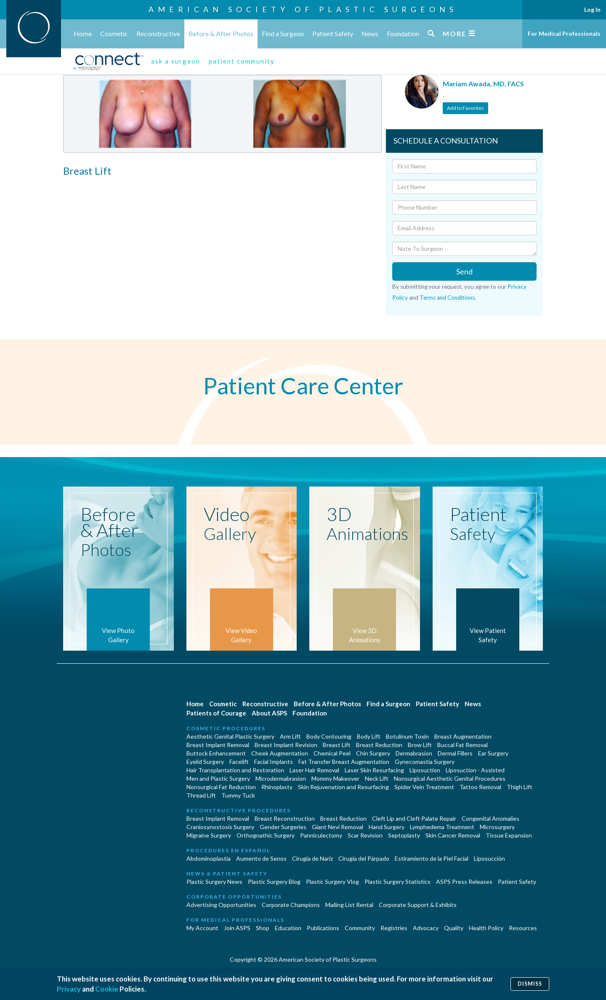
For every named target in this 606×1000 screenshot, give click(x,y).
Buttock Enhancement (216, 753)
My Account (202, 927)
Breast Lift (337, 744)
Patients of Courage (216, 713)
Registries (393, 927)
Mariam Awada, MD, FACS (483, 84)
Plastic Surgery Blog (274, 881)
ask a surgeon (175, 61)
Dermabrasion (414, 753)
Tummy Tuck (238, 795)
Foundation (403, 33)
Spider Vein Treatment (424, 786)
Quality (453, 927)
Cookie (106, 988)
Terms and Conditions (447, 297)
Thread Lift (201, 795)
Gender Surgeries (283, 826)
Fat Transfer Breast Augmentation (343, 761)
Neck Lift (376, 778)
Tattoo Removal (480, 786)
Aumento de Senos (261, 858)
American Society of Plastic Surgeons (303, 9)
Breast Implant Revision (286, 744)
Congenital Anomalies (490, 818)
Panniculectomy (321, 835)
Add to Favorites (465, 108)
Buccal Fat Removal (462, 744)
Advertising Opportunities (221, 904)
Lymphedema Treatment (442, 826)
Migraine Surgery (208, 835)
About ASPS (269, 713)
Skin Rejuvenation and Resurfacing (343, 786)
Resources (523, 927)
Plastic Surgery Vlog (332, 881)
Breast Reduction (379, 744)
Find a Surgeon (283, 33)
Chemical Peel (332, 753)
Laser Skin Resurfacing (374, 770)
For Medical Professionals (564, 33)
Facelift (239, 761)
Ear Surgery (493, 753)
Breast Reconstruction (285, 818)
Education (288, 927)
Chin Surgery (373, 753)
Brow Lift (420, 744)
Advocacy (426, 927)
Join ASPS (237, 927)
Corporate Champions (291, 904)
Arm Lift (290, 736)
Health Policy (486, 927)
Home (83, 33)
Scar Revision (365, 835)
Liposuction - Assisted (475, 770)
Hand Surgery (386, 826)
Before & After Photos (221, 33)
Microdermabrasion (280, 778)
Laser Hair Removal (314, 770)
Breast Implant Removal (217, 744)
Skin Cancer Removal (452, 835)
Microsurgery (497, 826)
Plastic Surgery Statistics (397, 881)
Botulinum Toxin (407, 736)
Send (464, 271)
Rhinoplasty (276, 786)
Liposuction (424, 770)
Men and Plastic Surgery (218, 778)
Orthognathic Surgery (266, 835)
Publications (323, 927)
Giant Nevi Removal (337, 826)
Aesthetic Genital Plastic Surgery (230, 736)
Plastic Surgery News (214, 881)
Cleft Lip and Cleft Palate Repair (414, 818)
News (369, 33)
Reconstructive (158, 33)
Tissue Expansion (509, 835)
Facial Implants (273, 761)
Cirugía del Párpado (363, 858)
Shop (262, 927)
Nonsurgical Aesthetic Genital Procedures (449, 778)
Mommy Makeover (335, 778)
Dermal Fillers (455, 753)
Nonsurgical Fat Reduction (221, 786)
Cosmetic (114, 33)
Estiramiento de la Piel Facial (431, 858)
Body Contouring (328, 736)
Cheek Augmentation (279, 753)
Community (360, 927)
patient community (242, 61)
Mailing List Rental (349, 904)
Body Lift (368, 736)
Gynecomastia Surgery (424, 761)
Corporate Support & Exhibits (418, 904)
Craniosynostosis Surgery (220, 826)
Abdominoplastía (208, 858)
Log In (592, 9)
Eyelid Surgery (205, 761)
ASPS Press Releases (464, 881)
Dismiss (530, 984)
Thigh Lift (519, 786)
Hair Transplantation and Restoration (235, 770)
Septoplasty (404, 835)
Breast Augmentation (463, 736)
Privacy (69, 988)
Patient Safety (332, 33)
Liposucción (489, 858)
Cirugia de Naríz (312, 858)
